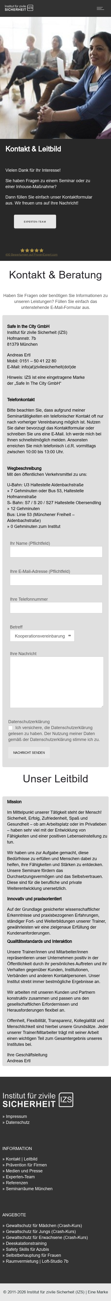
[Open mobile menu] (101, 8)
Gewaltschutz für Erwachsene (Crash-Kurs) (47, 1237)
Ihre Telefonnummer (56, 605)
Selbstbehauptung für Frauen (33, 1255)
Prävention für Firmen (26, 1164)
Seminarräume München (29, 1188)
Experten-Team (20, 1176)
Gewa (11, 1225)
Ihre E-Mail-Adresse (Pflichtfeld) (56, 577)
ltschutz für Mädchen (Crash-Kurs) (49, 1225)
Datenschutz (18, 1122)
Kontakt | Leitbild (21, 1158)
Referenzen (17, 1182)
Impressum (16, 1116)
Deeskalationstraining (26, 1243)
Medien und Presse (24, 1170)
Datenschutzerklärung (56, 730)
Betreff (42, 633)
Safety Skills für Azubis (27, 1249)
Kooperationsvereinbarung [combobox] (40, 635)
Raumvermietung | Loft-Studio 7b (37, 1261)
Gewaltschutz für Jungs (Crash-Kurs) (41, 1231)
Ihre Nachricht (57, 679)
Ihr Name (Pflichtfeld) (56, 549)
